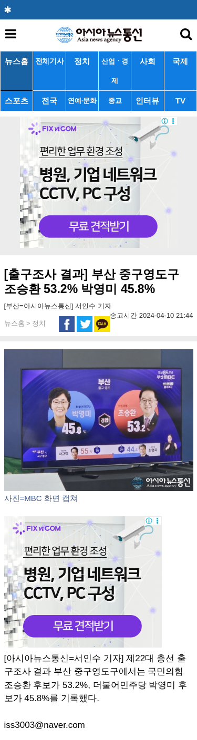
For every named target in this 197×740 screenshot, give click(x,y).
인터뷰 (147, 100)
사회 (147, 61)
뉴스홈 (16, 61)
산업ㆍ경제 (114, 71)
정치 (82, 61)
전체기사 (49, 61)
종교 (114, 101)
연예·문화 (82, 101)
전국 (49, 100)
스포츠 (16, 100)
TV (180, 100)
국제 (180, 61)
